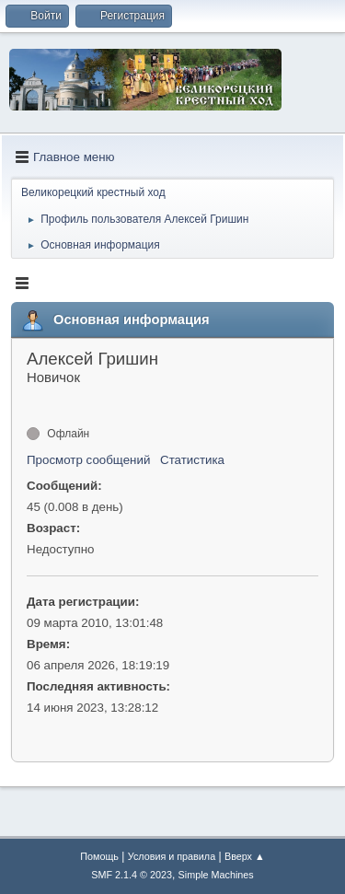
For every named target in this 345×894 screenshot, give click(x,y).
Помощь (99, 856)
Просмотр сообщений (88, 460)
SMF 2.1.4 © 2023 (131, 874)
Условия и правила (171, 856)
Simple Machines (216, 874)
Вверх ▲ (244, 856)
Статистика (192, 460)
